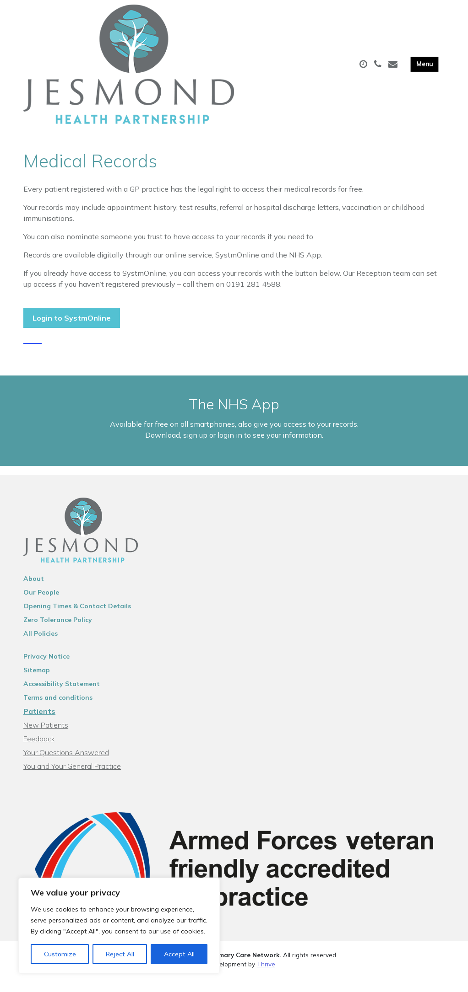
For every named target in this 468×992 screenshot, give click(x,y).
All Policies (40, 647)
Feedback (39, 752)
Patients (39, 725)
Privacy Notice (46, 670)
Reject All (120, 954)
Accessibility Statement (61, 698)
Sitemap (36, 684)
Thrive (266, 978)
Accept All (179, 954)
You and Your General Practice (72, 780)
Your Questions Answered (66, 766)
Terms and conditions (58, 712)
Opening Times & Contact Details (77, 620)
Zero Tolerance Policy (57, 634)
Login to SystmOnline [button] (72, 321)
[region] (119, 926)
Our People (41, 606)
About (33, 593)
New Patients (45, 739)
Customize (60, 954)
